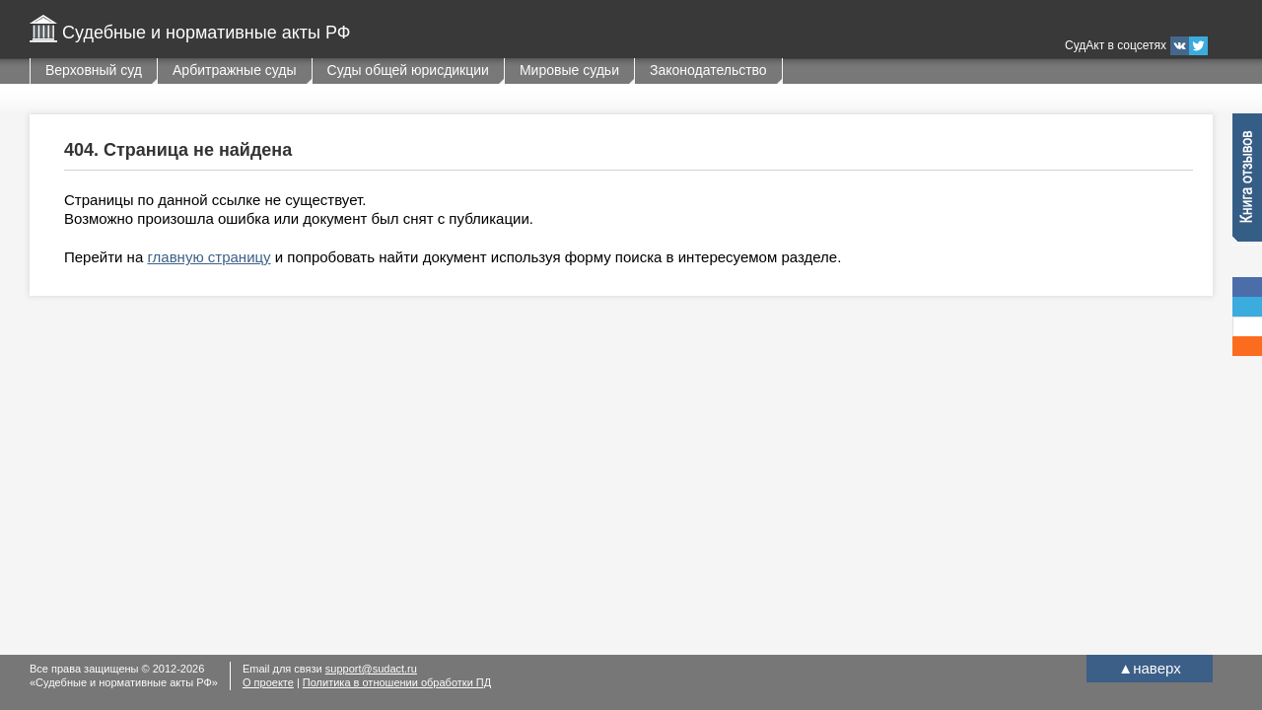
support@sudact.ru (371, 668)
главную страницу (208, 256)
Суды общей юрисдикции (408, 70)
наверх (1149, 668)
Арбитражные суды (235, 70)
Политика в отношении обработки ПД (397, 682)
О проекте (268, 682)
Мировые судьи (569, 70)
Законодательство (708, 70)
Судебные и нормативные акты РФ (206, 32)
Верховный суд (93, 70)
